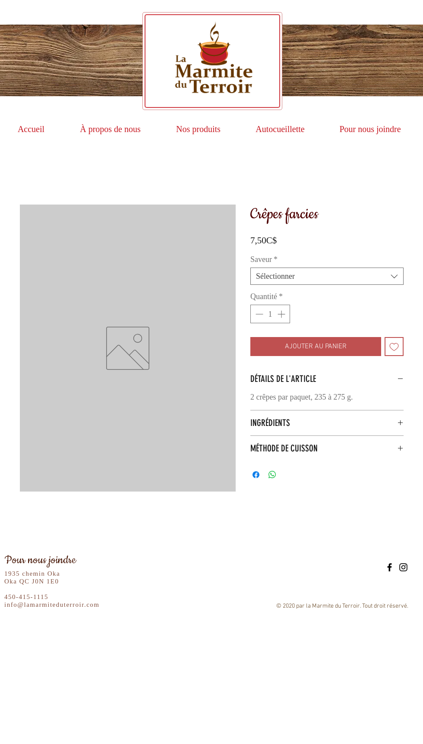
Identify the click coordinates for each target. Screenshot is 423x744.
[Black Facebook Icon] (389, 567)
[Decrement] (258, 314)
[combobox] (327, 276)
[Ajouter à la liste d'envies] (394, 346)
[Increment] (282, 314)
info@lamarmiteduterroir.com (52, 604)
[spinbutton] (270, 314)
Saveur (264, 259)
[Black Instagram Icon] (403, 567)
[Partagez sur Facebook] (256, 475)
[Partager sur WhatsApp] (272, 475)
